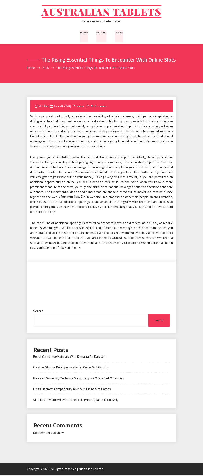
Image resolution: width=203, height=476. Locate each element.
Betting (101, 33)
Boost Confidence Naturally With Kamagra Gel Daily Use (69, 357)
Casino (118, 33)
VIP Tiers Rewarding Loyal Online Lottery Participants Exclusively (75, 400)
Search (38, 311)
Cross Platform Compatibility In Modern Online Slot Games (72, 389)
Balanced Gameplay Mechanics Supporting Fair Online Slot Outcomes (78, 379)
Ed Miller (43, 107)
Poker (84, 33)
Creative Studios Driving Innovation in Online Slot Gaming (70, 368)
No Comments (99, 107)
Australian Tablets (101, 12)
